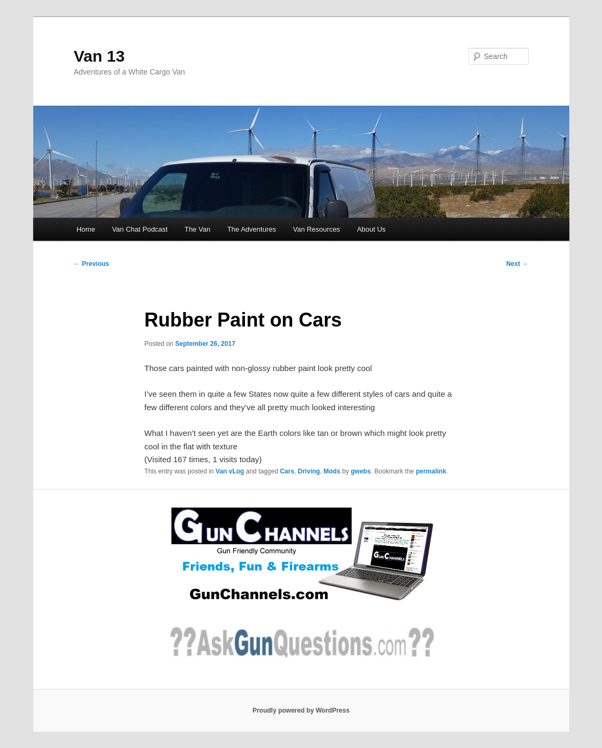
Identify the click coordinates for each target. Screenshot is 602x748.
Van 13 (99, 56)
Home (86, 229)
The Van (197, 229)
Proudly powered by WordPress (301, 710)
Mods (332, 471)
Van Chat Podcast (140, 229)
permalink (431, 471)
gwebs (360, 471)
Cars (287, 471)
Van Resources (316, 229)
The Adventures (251, 229)
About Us (371, 229)
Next (517, 264)
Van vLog (229, 471)
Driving (309, 471)
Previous (91, 264)
